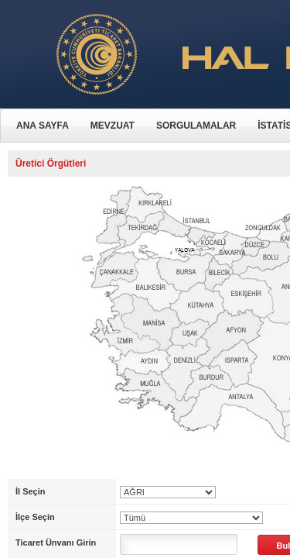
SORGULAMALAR (196, 125)
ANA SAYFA (42, 125)
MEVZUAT (112, 125)
